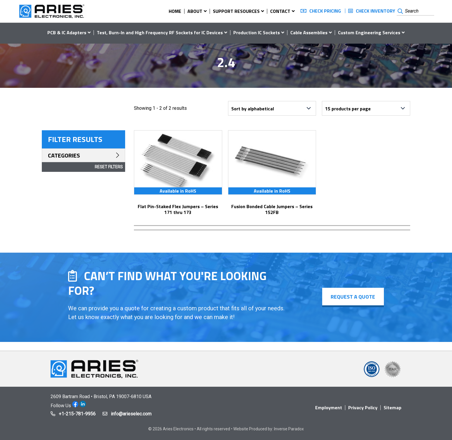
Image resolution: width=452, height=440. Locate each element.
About (194, 11)
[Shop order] (272, 108)
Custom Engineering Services (369, 32)
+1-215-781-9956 (77, 414)
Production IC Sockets (256, 32)
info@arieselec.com (131, 414)
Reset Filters (109, 167)
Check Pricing (325, 10)
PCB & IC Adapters (66, 32)
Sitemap (392, 407)
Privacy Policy (362, 407)
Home (175, 11)
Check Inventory (375, 10)
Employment (328, 407)
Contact (280, 11)
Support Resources (236, 11)
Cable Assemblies (308, 32)
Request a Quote (353, 297)
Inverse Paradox (289, 429)
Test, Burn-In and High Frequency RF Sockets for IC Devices (160, 32)
